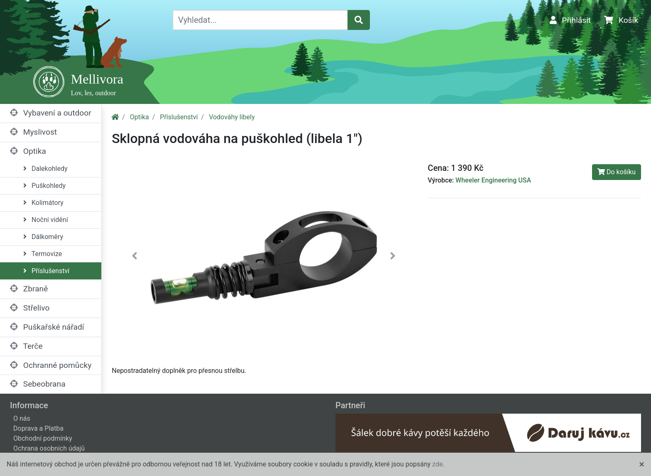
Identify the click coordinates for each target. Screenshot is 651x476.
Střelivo (29, 308)
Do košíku (616, 172)
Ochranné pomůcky (50, 365)
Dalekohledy (45, 169)
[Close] (641, 464)
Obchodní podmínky (42, 438)
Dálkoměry (43, 237)
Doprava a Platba (38, 428)
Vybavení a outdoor (50, 113)
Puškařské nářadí (47, 327)
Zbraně (29, 288)
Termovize (42, 254)
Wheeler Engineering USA (493, 180)
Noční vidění (45, 220)
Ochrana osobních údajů (49, 448)
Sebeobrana (38, 384)
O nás (21, 418)
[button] (134, 257)
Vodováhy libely (232, 117)
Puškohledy (44, 186)
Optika (28, 151)
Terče (26, 346)
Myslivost (33, 132)
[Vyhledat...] (260, 20)
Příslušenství (46, 271)
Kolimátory (43, 203)
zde (437, 464)
